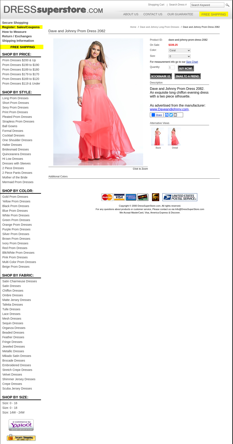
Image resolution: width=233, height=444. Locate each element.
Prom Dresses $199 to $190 (20, 65)
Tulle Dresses (11, 309)
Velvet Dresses (12, 374)
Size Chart (192, 61)
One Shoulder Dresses (17, 140)
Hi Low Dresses (12, 158)
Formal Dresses (12, 130)
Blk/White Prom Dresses (18, 252)
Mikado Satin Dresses (16, 356)
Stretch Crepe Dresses (17, 370)
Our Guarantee (180, 14)
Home (133, 27)
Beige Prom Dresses (15, 266)
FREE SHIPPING (213, 14)
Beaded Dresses (13, 332)
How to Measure (14, 31)
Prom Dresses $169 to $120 (20, 79)
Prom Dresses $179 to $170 (20, 74)
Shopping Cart (156, 4)
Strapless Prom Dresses (18, 121)
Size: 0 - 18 (9, 407)
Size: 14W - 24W (13, 412)
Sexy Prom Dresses (15, 107)
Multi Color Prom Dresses (19, 262)
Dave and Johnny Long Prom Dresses (159, 27)
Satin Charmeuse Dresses (19, 281)
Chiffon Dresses (12, 290)
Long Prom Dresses (15, 98)
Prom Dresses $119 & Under (21, 83)
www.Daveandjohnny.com (169, 109)
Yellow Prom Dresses (16, 201)
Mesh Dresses (11, 318)
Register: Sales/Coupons (21, 27)
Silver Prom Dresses (15, 234)
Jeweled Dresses (13, 346)
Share (157, 115)
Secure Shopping (15, 22)
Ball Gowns (9, 126)
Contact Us (152, 14)
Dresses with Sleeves (16, 163)
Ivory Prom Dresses (15, 243)
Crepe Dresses (12, 384)
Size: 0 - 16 (9, 403)
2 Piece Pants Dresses (17, 172)
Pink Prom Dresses (15, 257)
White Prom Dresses (15, 215)
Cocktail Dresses (13, 135)
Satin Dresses (11, 286)
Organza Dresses (13, 328)
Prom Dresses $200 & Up (19, 60)
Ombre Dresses (12, 295)
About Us (130, 14)
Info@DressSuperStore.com (189, 209)
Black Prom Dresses (15, 206)
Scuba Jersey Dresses (17, 388)
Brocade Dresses (13, 360)
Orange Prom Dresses (17, 224)
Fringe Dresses (12, 342)
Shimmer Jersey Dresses (18, 379)
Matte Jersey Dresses (16, 300)
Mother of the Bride (14, 177)
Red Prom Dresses (14, 248)
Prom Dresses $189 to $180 (20, 69)
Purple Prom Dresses (16, 229)
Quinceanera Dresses (16, 154)
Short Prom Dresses (15, 102)
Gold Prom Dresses (15, 196)
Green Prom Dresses (16, 220)
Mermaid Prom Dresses (17, 182)
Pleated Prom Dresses (17, 116)
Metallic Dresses (13, 351)
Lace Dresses (11, 314)
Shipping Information (18, 40)
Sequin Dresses (12, 323)
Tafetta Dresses (12, 304)
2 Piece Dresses (13, 168)
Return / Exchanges (17, 36)
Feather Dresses (13, 337)
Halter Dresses (12, 144)
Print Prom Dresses (15, 112)
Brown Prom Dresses (16, 238)
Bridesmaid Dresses (15, 149)
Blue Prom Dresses (15, 210)
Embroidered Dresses (16, 365)
